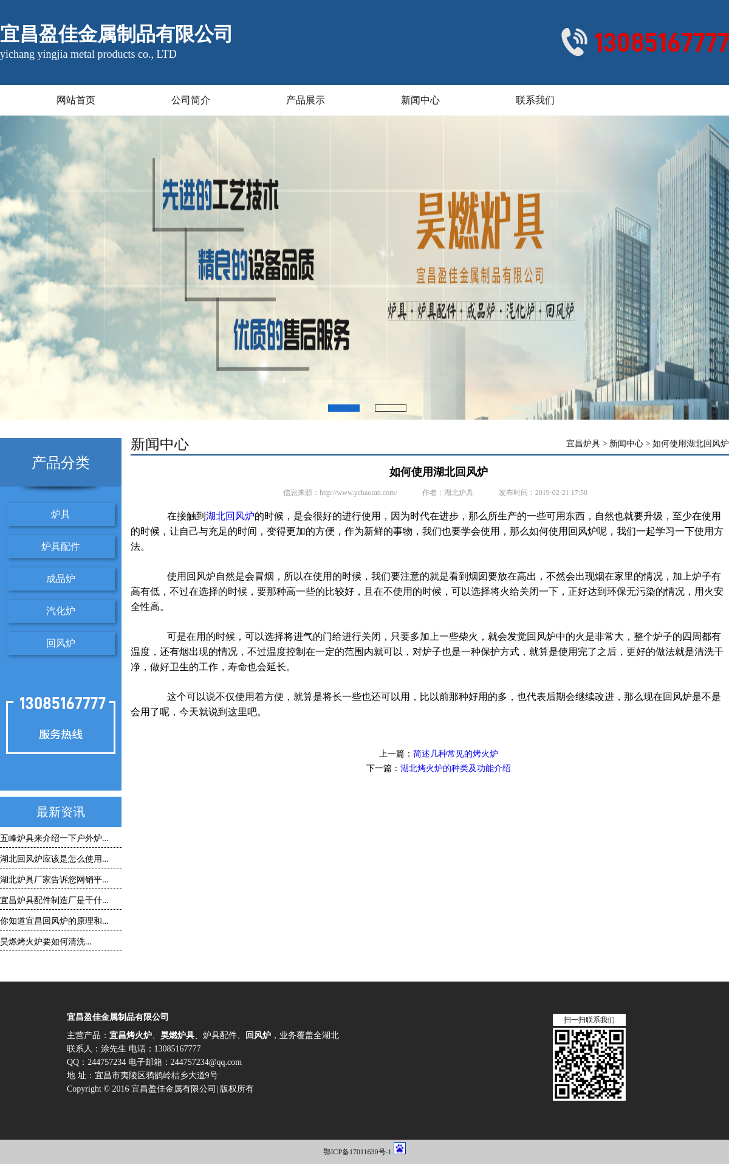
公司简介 (190, 100)
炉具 (60, 514)
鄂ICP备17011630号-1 (357, 1152)
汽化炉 (60, 611)
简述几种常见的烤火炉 (455, 753)
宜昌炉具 (583, 444)
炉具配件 (60, 546)
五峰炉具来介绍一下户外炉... (54, 838)
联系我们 (535, 100)
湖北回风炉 (230, 516)
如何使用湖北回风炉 (690, 444)
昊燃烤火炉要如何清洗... (46, 941)
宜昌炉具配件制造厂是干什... (54, 900)
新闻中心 (420, 100)
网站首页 (75, 100)
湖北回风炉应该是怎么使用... (54, 859)
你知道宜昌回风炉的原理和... (54, 921)
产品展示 (305, 100)
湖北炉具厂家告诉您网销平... (54, 879)
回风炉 (60, 643)
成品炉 (60, 578)
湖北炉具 (458, 492)
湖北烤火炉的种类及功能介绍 (455, 768)
